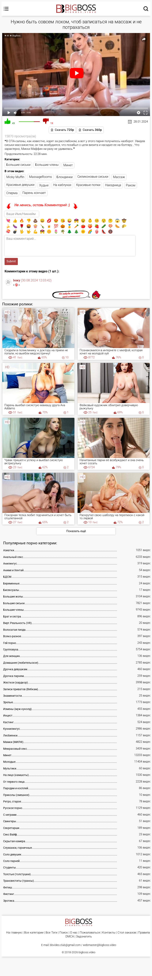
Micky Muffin (15, 177)
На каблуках (62, 185)
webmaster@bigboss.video (99, 945)
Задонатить (84, 936)
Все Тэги (51, 932)
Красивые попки (88, 185)
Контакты (108, 932)
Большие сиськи (18, 165)
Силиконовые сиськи (92, 176)
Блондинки (65, 177)
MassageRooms (40, 177)
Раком (130, 185)
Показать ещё (76, 531)
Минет (68, 165)
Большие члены (47, 165)
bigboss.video (87, 952)
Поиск (63, 932)
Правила (144, 932)
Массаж (119, 177)
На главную (14, 932)
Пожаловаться (90, 932)
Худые (43, 185)
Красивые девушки (20, 185)
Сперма (12, 193)
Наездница (113, 185)
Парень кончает (34, 193)
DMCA (70, 936)
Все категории (33, 932)
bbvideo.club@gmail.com (65, 945)
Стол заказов (127, 932)
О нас (74, 932)
